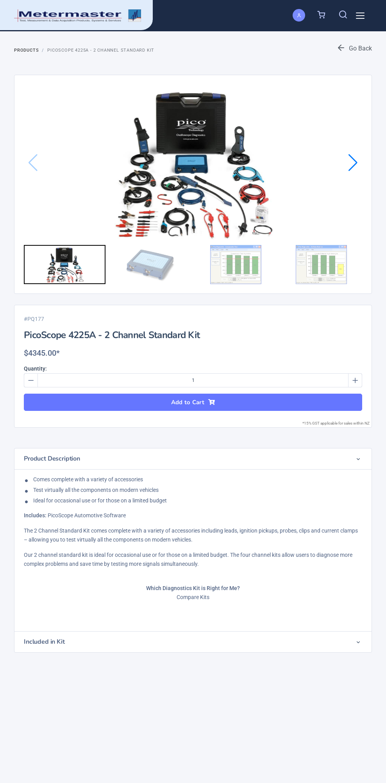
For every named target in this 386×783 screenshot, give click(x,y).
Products (26, 50)
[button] (353, 162)
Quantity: (35, 368)
